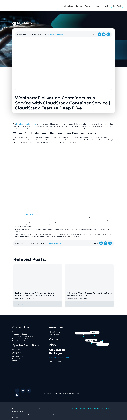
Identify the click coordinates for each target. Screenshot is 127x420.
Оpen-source (95, 304)
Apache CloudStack (27, 304)
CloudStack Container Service (26, 124)
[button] (99, 34)
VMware (36, 304)
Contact (54, 339)
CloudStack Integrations (55, 34)
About (53, 344)
